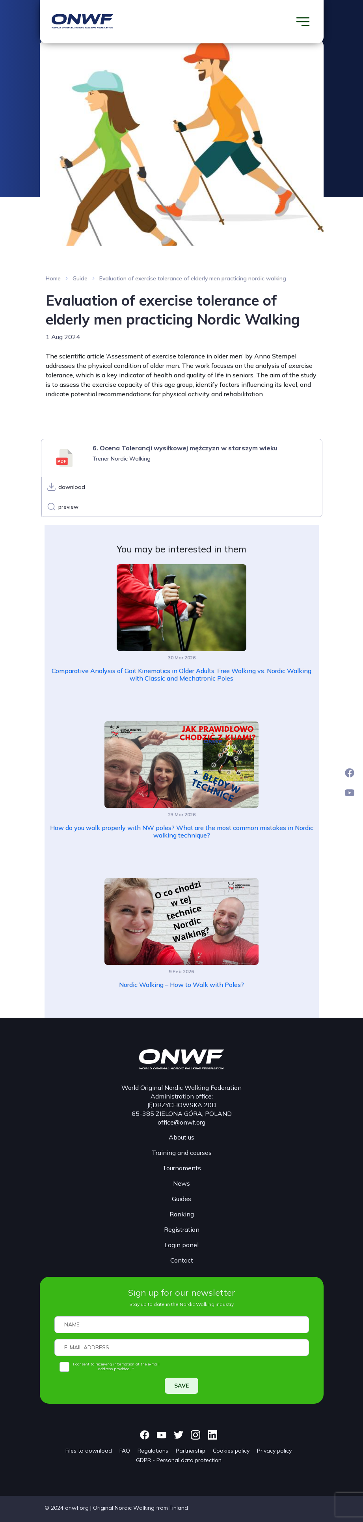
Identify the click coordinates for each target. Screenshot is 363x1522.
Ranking (181, 1214)
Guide (80, 278)
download (71, 487)
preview (68, 506)
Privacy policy (274, 1450)
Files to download (88, 1450)
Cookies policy (231, 1450)
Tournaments (181, 1168)
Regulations (153, 1450)
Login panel (181, 1245)
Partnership (190, 1450)
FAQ (124, 1450)
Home (53, 278)
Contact (181, 1260)
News (181, 1183)
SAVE (181, 1385)
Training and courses (182, 1152)
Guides (181, 1199)
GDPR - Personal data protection (179, 1460)
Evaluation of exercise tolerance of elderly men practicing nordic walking (192, 278)
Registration (181, 1229)
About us (181, 1137)
